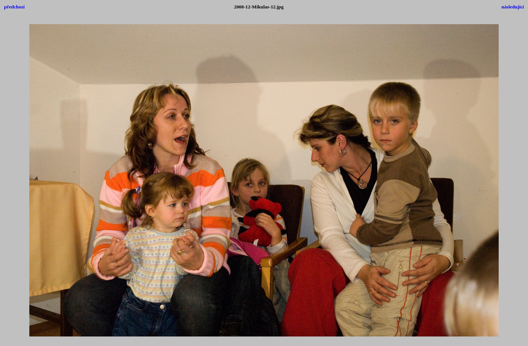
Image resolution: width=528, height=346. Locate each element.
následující (513, 7)
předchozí (14, 7)
